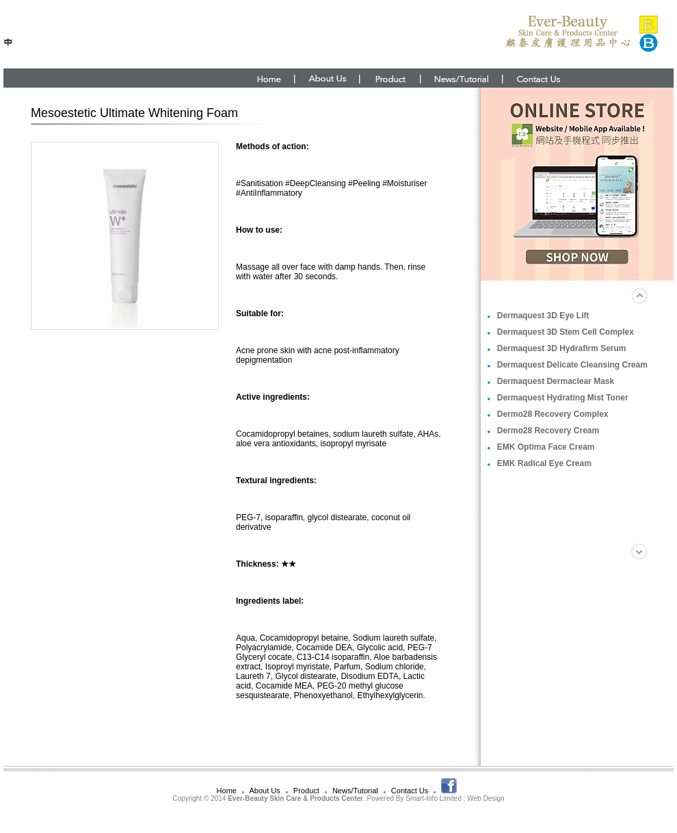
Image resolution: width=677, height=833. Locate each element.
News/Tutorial (355, 790)
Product (306, 790)
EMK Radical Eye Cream (544, 463)
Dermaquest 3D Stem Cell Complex (565, 332)
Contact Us (409, 790)
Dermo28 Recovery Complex (553, 414)
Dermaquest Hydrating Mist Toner (562, 397)
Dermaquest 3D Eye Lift (543, 315)
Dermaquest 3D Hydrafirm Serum (561, 348)
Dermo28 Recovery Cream (548, 430)
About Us (264, 790)
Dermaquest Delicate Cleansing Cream (572, 365)
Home (227, 790)
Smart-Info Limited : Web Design (455, 798)
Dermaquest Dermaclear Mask (555, 381)
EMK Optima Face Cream (546, 447)
